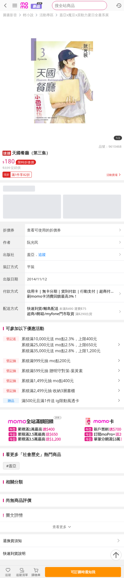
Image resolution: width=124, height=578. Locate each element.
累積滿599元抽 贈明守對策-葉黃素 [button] (52, 370)
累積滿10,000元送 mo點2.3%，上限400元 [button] (59, 339)
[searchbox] (79, 5)
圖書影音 (10, 14)
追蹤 (42, 254)
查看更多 (62, 526)
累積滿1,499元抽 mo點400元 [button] (48, 380)
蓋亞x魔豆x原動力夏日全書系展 (84, 14)
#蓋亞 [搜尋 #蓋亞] (11, 465)
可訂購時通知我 (83, 572)
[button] (6, 153)
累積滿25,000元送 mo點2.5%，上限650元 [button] (59, 344)
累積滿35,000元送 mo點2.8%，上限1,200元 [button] (61, 350)
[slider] (62, 427)
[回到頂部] (116, 555)
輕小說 (28, 14)
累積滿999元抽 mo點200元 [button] (46, 360)
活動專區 (47, 14)
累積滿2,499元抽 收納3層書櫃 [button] (48, 390)
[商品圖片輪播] (62, 81)
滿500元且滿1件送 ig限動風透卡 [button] (50, 400)
